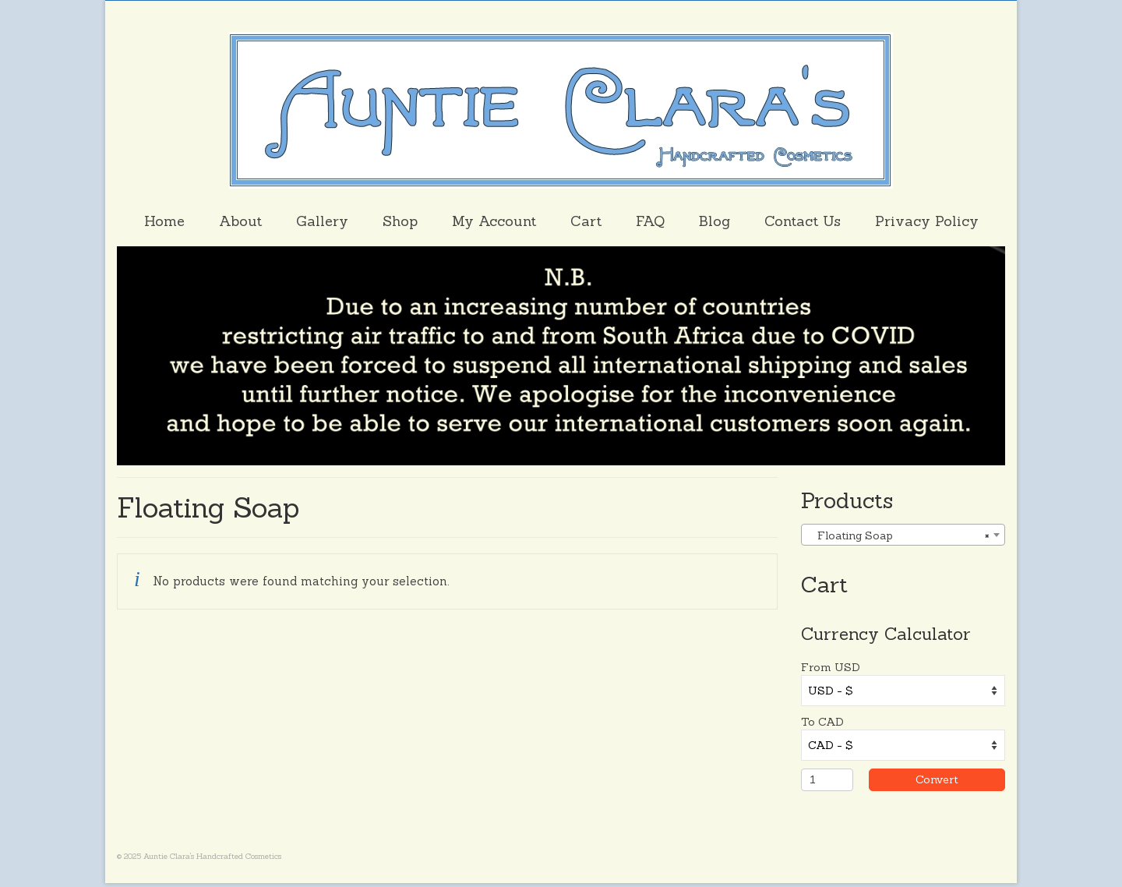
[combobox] (903, 535)
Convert (956, 779)
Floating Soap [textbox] (899, 535)
